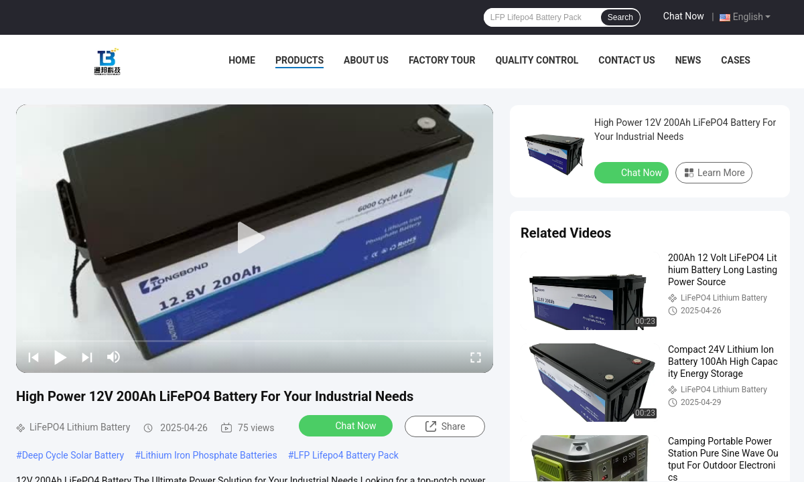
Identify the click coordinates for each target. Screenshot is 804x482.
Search (620, 17)
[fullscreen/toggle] (475, 357)
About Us (366, 60)
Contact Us (626, 60)
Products (299, 60)
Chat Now (683, 16)
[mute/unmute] (113, 357)
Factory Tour (442, 60)
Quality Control (536, 60)
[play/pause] (60, 357)
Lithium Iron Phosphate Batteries (209, 455)
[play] (254, 238)
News (688, 60)
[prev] (33, 357)
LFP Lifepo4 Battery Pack (346, 455)
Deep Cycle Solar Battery (73, 455)
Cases (735, 60)
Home (241, 60)
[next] (87, 357)
